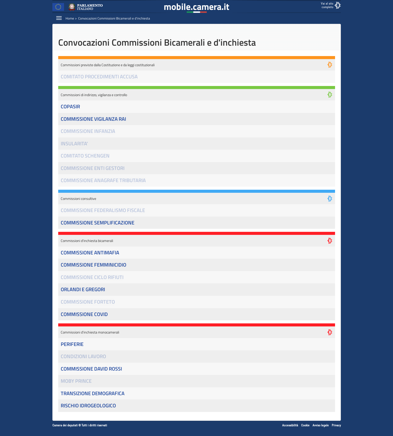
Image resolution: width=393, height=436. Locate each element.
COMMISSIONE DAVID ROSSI (91, 369)
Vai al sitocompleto (327, 5)
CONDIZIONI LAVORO (83, 356)
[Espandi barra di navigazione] (59, 17)
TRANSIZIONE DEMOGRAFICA (93, 393)
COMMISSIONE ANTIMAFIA (90, 252)
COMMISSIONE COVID (84, 314)
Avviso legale (321, 425)
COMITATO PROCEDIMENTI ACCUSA (99, 76)
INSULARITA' (74, 143)
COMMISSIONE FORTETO (88, 302)
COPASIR (70, 106)
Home (70, 18)
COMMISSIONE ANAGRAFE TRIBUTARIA (103, 180)
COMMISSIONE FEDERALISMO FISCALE (103, 210)
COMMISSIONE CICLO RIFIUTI (92, 277)
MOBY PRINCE (76, 381)
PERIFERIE (72, 344)
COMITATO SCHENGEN (85, 156)
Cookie (305, 425)
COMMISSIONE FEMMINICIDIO (93, 265)
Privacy (336, 425)
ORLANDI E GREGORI (83, 289)
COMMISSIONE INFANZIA (88, 131)
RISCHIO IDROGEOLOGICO (88, 405)
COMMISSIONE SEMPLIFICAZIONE (97, 222)
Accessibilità (290, 425)
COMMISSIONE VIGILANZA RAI (93, 119)
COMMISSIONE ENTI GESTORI (93, 168)
